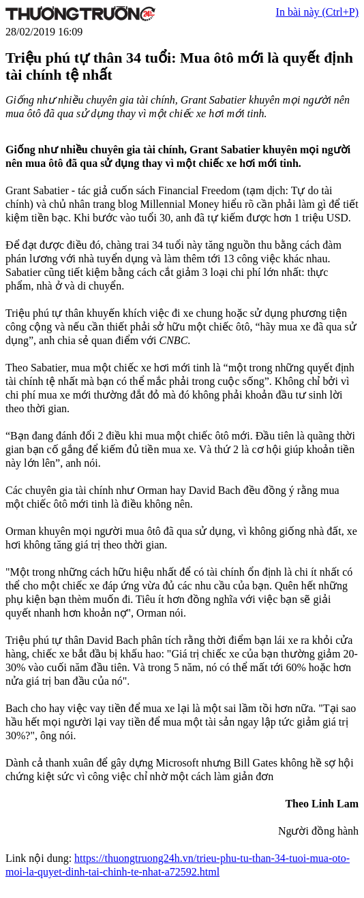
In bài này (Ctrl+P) (317, 12)
